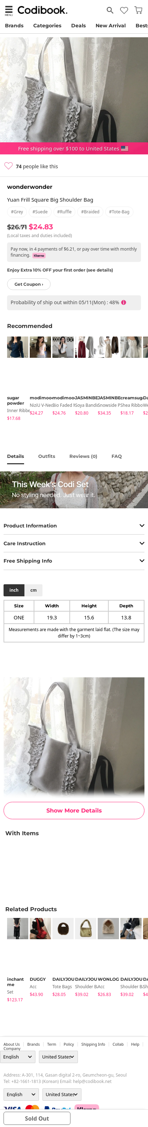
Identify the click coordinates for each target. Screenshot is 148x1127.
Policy (69, 1044)
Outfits (46, 456)
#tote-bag (119, 212)
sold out (37, 1118)
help (135, 1044)
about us (12, 1044)
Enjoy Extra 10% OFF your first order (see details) (60, 270)
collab (118, 1044)
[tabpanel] (15, 380)
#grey (17, 212)
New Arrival (111, 25)
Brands (14, 25)
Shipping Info (93, 1044)
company (12, 1048)
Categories (47, 25)
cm (33, 590)
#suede (40, 212)
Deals (78, 25)
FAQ (117, 456)
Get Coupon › (29, 284)
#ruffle (64, 212)
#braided (90, 212)
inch (14, 590)
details (15, 456)
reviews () (83, 456)
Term (51, 1044)
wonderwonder (29, 187)
